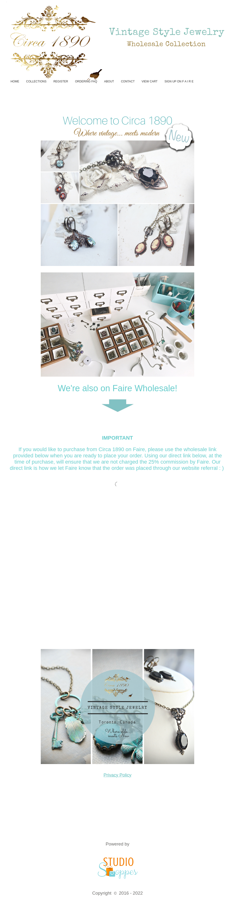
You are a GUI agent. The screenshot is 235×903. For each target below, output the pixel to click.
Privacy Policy (117, 774)
